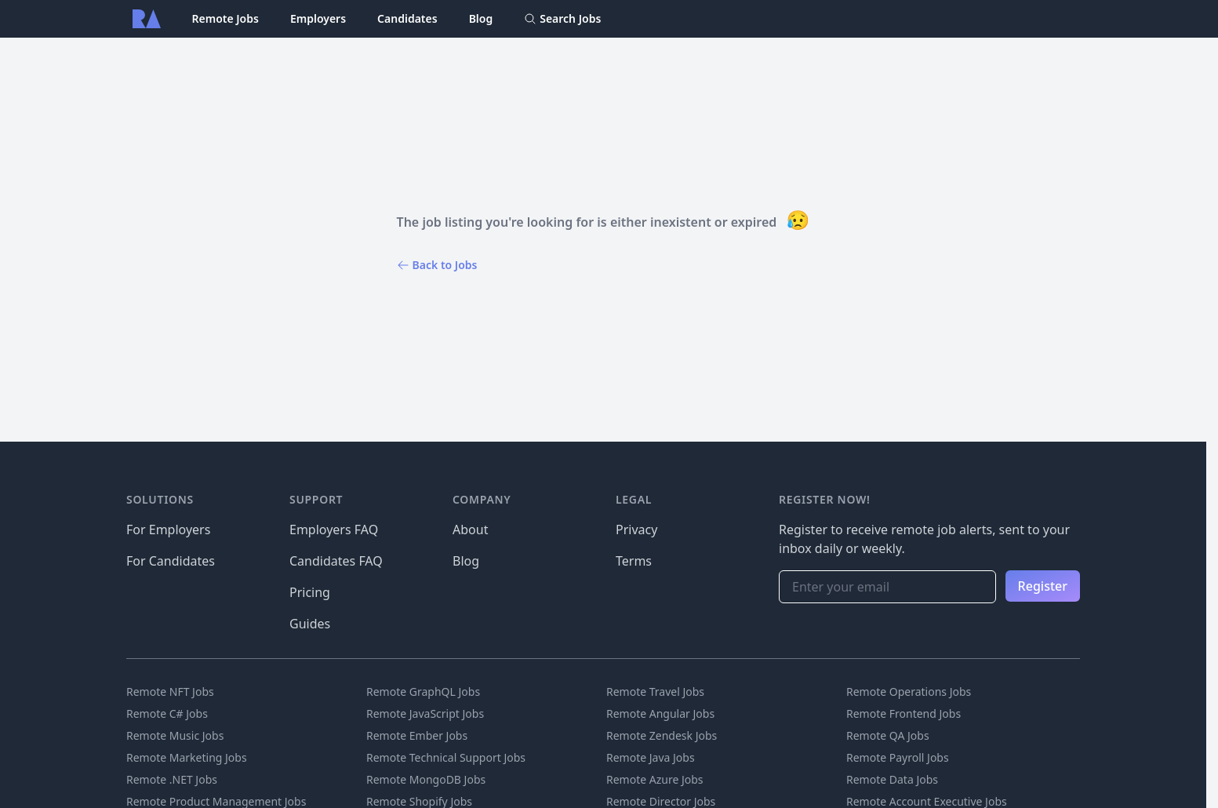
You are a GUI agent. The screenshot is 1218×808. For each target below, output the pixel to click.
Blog (481, 18)
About (470, 529)
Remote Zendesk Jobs (661, 735)
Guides (309, 623)
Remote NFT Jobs (170, 691)
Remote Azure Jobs (655, 779)
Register (1042, 586)
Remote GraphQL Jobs (423, 691)
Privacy (636, 529)
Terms (634, 561)
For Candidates (170, 561)
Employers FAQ (333, 529)
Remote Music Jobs (175, 735)
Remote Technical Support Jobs (445, 757)
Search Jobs (562, 18)
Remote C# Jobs (167, 713)
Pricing (309, 592)
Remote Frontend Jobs (903, 713)
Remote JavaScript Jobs (425, 713)
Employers (318, 18)
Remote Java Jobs (650, 757)
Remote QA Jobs (887, 735)
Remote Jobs (225, 18)
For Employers (168, 529)
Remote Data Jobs (892, 779)
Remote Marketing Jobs (186, 757)
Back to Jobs (437, 264)
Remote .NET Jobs (171, 779)
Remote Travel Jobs (655, 691)
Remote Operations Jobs (908, 691)
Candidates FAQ (336, 561)
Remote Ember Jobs (416, 735)
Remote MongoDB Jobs (425, 779)
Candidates (407, 18)
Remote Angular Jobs (660, 713)
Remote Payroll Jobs (897, 757)
